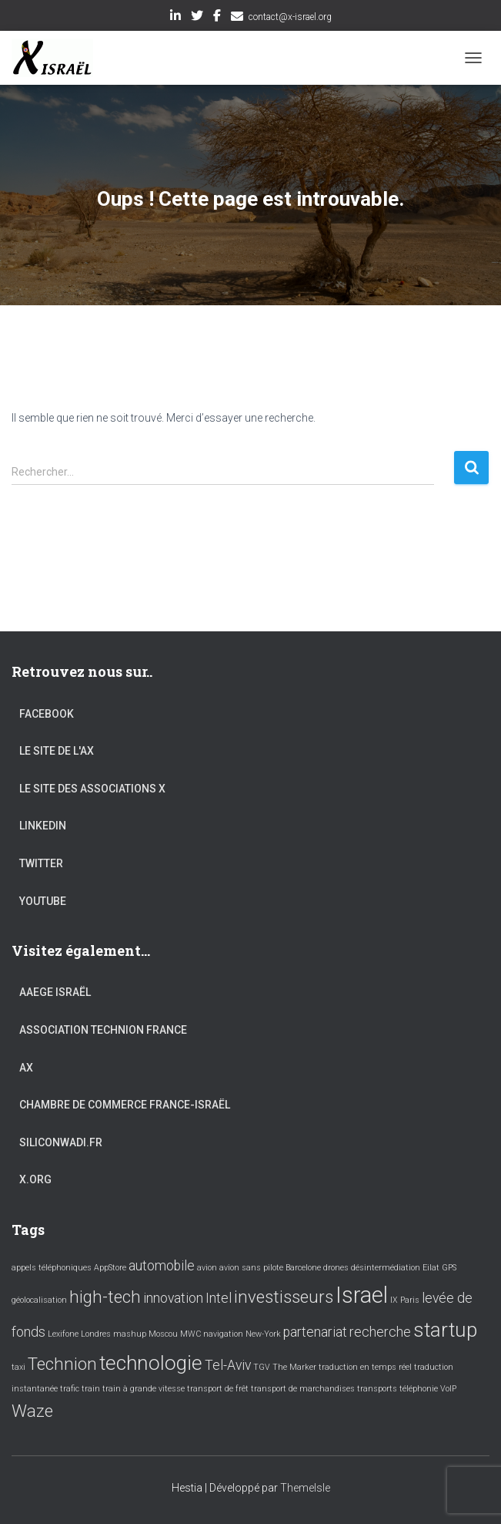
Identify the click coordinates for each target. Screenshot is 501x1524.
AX (26, 1067)
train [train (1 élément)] (91, 1389)
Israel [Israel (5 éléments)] (362, 1295)
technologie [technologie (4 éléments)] (150, 1362)
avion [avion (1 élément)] (207, 1268)
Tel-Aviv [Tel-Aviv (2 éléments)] (228, 1365)
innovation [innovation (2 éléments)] (173, 1298)
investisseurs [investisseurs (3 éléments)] (283, 1297)
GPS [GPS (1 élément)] (449, 1268)
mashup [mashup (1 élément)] (129, 1334)
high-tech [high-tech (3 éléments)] (105, 1297)
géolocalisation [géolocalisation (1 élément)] (39, 1300)
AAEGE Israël (55, 992)
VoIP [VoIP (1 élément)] (448, 1389)
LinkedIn (175, 17)
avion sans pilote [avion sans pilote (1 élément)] (251, 1268)
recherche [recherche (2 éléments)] (380, 1332)
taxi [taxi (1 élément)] (18, 1367)
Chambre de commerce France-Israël (124, 1104)
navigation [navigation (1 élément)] (223, 1334)
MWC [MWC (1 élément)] (190, 1334)
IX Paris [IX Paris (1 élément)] (404, 1300)
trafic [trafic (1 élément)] (69, 1389)
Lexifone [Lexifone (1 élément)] (63, 1334)
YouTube (42, 901)
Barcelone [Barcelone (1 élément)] (303, 1268)
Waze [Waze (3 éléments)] (32, 1411)
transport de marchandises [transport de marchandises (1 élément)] (303, 1389)
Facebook (217, 17)
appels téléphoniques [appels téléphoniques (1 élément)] (52, 1268)
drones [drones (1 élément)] (336, 1268)
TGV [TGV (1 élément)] (261, 1367)
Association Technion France (103, 1030)
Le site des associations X (92, 788)
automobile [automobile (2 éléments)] (162, 1265)
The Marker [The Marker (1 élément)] (294, 1367)
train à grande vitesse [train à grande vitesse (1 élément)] (143, 1389)
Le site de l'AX (56, 751)
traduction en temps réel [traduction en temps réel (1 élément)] (365, 1367)
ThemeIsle (305, 1488)
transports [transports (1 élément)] (377, 1389)
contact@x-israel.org (290, 17)
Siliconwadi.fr (60, 1142)
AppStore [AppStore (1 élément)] (110, 1268)
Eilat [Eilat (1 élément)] (431, 1268)
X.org (35, 1179)
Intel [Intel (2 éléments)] (218, 1298)
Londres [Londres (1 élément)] (96, 1334)
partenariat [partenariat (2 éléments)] (315, 1332)
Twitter (197, 17)
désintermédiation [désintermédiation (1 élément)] (385, 1268)
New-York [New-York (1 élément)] (263, 1334)
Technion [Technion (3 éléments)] (62, 1364)
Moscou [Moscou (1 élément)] (163, 1334)
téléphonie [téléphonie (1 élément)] (418, 1389)
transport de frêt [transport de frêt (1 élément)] (218, 1389)
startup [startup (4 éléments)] (445, 1329)
